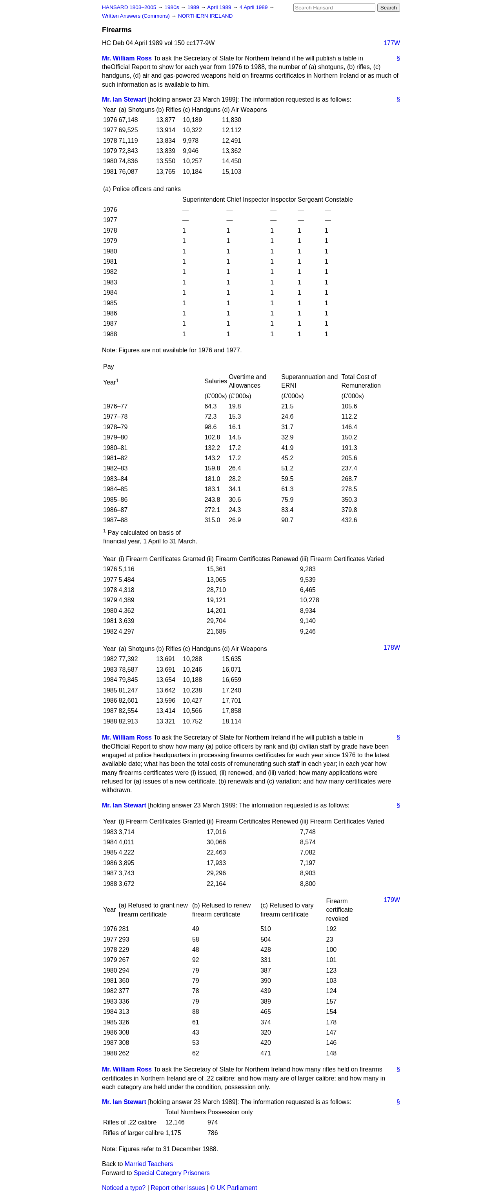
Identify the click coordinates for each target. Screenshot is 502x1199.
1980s (172, 7)
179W (392, 900)
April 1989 (220, 7)
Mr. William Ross (127, 58)
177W (392, 43)
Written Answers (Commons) (136, 16)
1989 (194, 7)
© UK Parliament (233, 1187)
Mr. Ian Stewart (124, 99)
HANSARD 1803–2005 (129, 7)
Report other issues (178, 1187)
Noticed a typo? (124, 1187)
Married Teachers (149, 1164)
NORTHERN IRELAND (205, 16)
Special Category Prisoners (172, 1173)
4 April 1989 (254, 7)
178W (392, 647)
